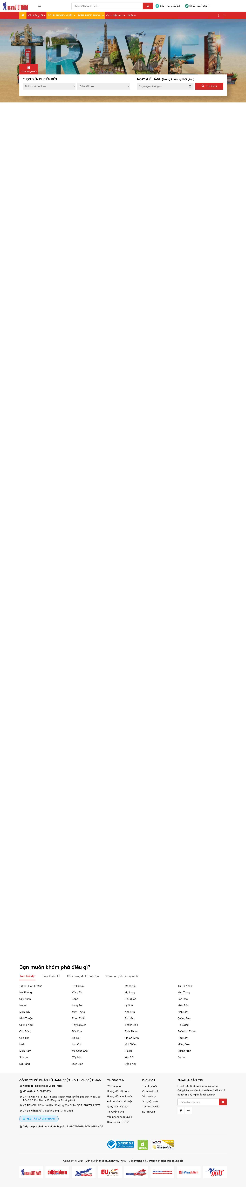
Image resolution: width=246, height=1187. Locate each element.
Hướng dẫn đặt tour (118, 1090)
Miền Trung (78, 1011)
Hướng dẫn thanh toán (120, 1095)
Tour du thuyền (150, 1105)
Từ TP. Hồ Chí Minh (30, 985)
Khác (130, 15)
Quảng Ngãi (26, 1024)
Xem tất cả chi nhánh (39, 1118)
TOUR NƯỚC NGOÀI (89, 15)
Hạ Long (130, 991)
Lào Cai (76, 1043)
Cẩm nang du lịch (168, 6)
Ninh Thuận (26, 1017)
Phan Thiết (78, 1017)
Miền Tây (24, 1011)
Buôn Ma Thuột (186, 1030)
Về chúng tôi (35, 15)
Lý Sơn (129, 1004)
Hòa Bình (182, 1037)
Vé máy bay (149, 1095)
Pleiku (128, 1050)
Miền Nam (25, 1050)
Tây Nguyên (79, 1024)
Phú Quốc (130, 998)
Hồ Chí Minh (132, 1037)
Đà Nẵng (24, 1063)
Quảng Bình (184, 1017)
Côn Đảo (182, 998)
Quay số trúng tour (117, 1105)
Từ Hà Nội (78, 985)
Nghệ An (130, 1011)
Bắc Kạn (77, 1030)
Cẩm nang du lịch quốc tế (122, 975)
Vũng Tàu (77, 991)
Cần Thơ (24, 1037)
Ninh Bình (182, 1011)
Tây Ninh (77, 1056)
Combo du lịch (150, 1090)
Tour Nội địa (27, 975)
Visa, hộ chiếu (150, 1100)
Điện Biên (77, 1063)
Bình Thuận (131, 1030)
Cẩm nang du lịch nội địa (83, 975)
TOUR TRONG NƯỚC (60, 15)
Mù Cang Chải (80, 1050)
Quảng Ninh (184, 1050)
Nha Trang (183, 991)
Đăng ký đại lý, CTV (118, 1121)
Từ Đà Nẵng (184, 985)
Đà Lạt (181, 1056)
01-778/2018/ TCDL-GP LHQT (86, 1125)
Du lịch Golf (148, 1111)
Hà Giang (183, 1024)
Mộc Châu (130, 985)
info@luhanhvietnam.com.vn (201, 1085)
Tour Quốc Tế (51, 975)
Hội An (23, 1004)
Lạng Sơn (77, 1004)
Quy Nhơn (25, 998)
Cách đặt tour (114, 15)
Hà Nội (76, 1037)
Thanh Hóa (131, 1024)
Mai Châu (130, 1043)
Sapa (75, 998)
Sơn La (23, 1056)
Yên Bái (129, 1056)
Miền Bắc (182, 1004)
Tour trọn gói (149, 1085)
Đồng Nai (130, 1063)
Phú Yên (129, 1017)
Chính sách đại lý (197, 6)
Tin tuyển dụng (115, 1111)
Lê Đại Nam (55, 1085)
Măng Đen (183, 1043)
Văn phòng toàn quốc (119, 1116)
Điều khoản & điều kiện (120, 1100)
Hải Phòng (25, 991)
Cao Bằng (25, 1030)
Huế (21, 1043)
